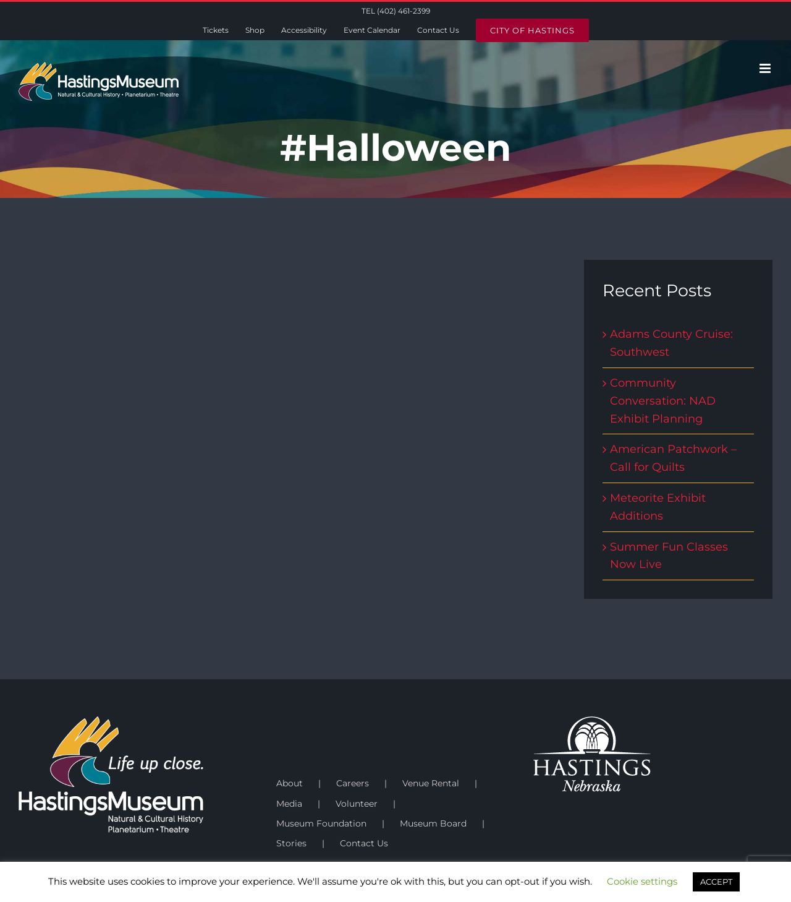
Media (289, 803)
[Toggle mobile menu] (765, 68)
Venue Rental (430, 783)
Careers (352, 783)
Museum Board (433, 823)
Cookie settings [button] (642, 881)
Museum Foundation (321, 823)
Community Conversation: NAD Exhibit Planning (663, 401)
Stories (291, 843)
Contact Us (364, 843)
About (289, 783)
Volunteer (357, 803)
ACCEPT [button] (716, 882)
